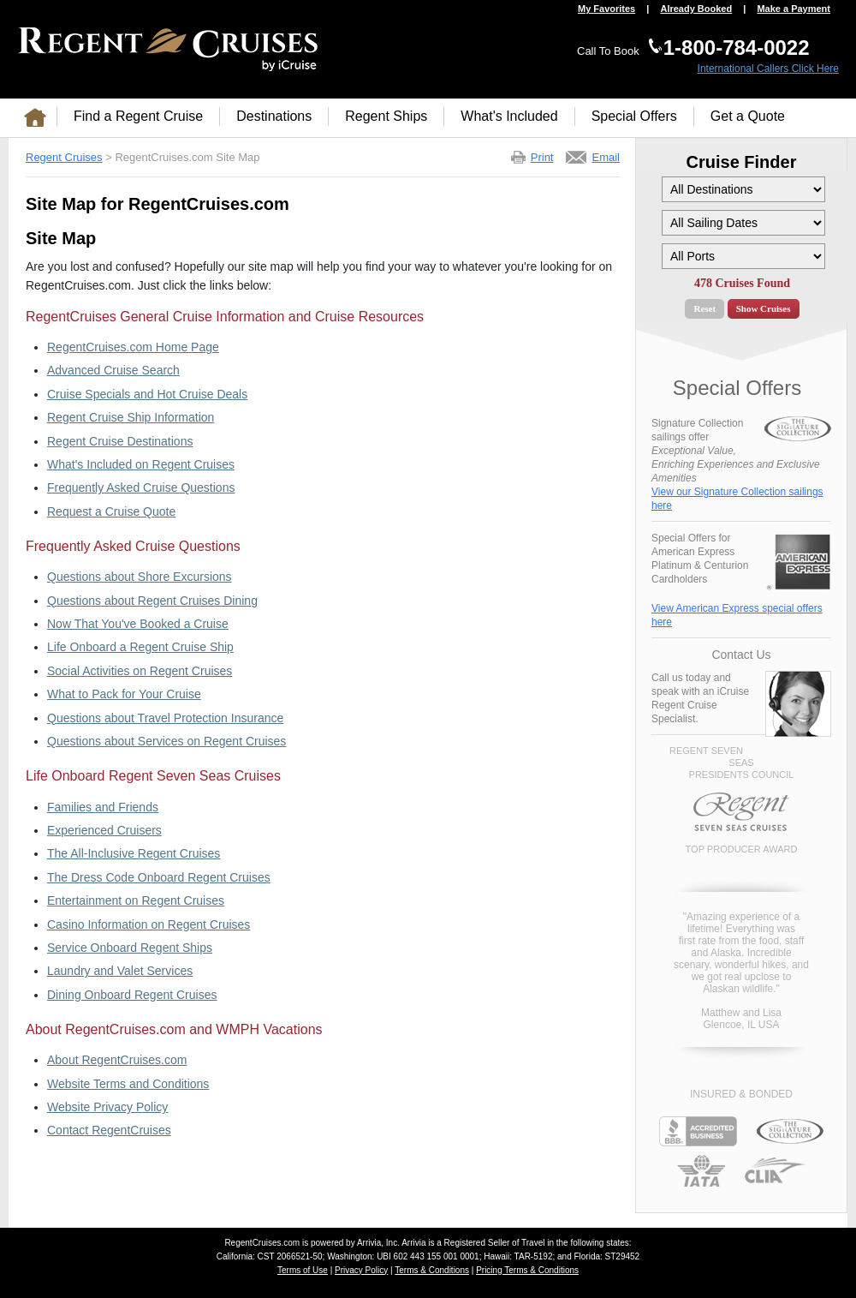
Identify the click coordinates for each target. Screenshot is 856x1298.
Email (605, 157)
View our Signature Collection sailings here (737, 498)
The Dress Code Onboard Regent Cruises (158, 877)
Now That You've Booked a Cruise (138, 624)
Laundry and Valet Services (120, 971)
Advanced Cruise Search (113, 370)
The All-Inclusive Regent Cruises (133, 853)
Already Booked (696, 9)
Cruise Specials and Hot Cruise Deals (147, 394)
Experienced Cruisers (104, 830)
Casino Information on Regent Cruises (148, 924)
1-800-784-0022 (736, 47)
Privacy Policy (361, 1270)
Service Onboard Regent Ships (129, 947)
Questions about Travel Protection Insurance (165, 718)
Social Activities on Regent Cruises (139, 671)
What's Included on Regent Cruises (141, 464)
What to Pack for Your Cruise (124, 694)
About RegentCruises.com (117, 1060)
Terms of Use (302, 1270)
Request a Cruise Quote (111, 511)
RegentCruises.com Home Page (133, 347)
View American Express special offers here (737, 615)
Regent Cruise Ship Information (130, 417)
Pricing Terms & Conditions (527, 1270)
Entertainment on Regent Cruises (135, 900)
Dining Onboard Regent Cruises (132, 995)
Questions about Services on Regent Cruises (166, 741)
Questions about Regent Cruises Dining (152, 600)
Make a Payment (793, 9)
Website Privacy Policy (107, 1107)
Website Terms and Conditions (128, 1084)
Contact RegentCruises (109, 1130)
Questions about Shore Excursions (139, 576)
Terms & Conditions (432, 1270)
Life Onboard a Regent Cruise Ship (140, 647)
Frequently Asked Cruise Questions (141, 487)
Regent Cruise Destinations (120, 441)
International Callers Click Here (768, 69)
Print (542, 157)
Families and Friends (102, 807)
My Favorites (606, 9)
